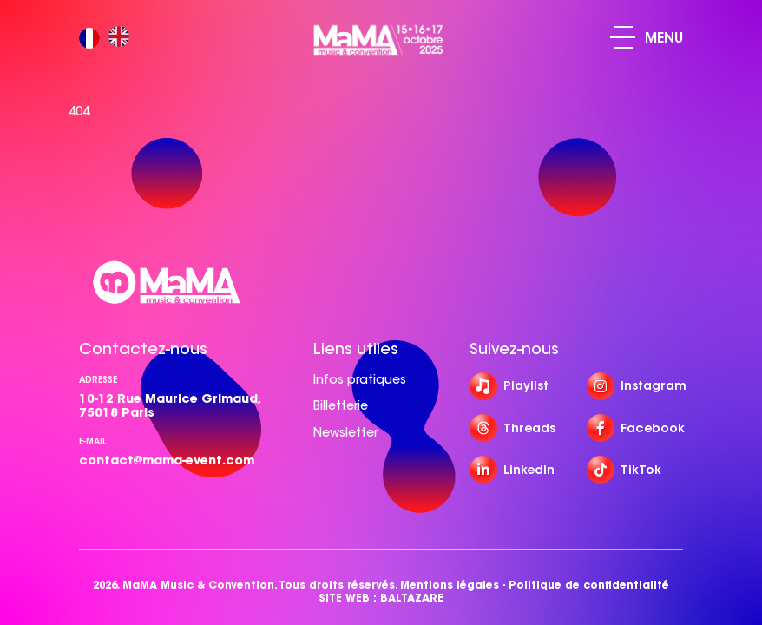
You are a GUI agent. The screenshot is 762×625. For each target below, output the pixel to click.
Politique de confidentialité (589, 584)
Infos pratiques (359, 379)
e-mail (93, 441)
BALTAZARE (411, 597)
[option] (123, 38)
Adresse (98, 379)
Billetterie (340, 405)
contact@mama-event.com (166, 460)
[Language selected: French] (108, 37)
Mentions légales (449, 584)
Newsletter (345, 432)
